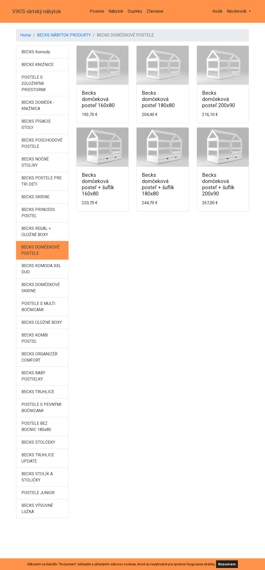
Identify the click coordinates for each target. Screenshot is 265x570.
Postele (97, 11)
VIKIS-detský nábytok (36, 11)
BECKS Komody (35, 51)
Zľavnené (154, 11)
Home (25, 35)
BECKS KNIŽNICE (37, 64)
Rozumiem (227, 564)
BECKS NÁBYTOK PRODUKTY (64, 35)
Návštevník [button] (237, 11)
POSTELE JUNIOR (38, 492)
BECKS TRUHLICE (37, 391)
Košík (217, 11)
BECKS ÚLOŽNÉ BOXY (41, 322)
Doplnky (135, 11)
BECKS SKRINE (35, 196)
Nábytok (115, 11)
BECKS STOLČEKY (38, 442)
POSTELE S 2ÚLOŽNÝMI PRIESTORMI (33, 83)
